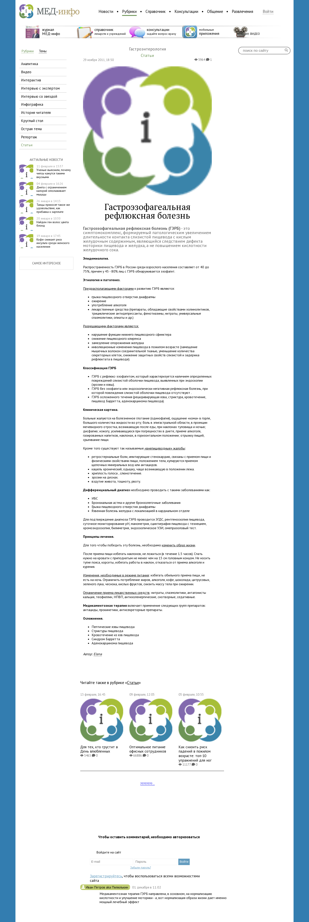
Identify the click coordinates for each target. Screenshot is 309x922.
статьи (26, 144)
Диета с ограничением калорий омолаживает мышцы (51, 189)
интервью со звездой (39, 96)
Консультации (186, 11)
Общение (215, 11)
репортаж (29, 136)
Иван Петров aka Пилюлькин (107, 887)
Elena (98, 654)
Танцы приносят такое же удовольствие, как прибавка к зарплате (53, 206)
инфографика (32, 104)
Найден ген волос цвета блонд (52, 222)
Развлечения (242, 11)
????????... (147, 784)
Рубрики (129, 11)
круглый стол (32, 120)
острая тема (31, 128)
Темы (43, 51)
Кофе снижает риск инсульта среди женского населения (53, 241)
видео (26, 71)
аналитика (29, 63)
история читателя (36, 112)
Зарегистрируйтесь (106, 875)
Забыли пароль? (140, 867)
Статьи (133, 682)
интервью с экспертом (40, 88)
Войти (268, 11)
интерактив (31, 80)
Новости (105, 11)
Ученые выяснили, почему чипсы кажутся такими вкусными (53, 171)
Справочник (155, 11)
